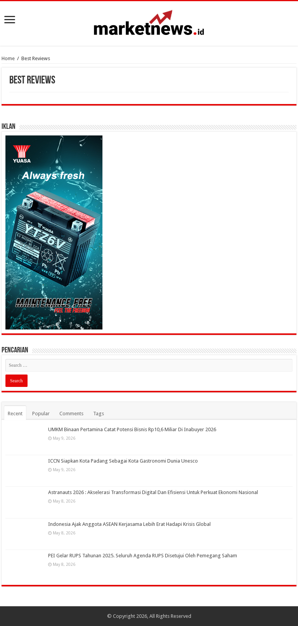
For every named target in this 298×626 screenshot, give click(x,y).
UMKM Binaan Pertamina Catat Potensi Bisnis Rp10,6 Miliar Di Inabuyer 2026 (132, 429)
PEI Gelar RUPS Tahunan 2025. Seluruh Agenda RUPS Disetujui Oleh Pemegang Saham (142, 555)
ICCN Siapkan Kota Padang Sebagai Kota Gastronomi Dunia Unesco (123, 461)
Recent (15, 413)
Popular (41, 413)
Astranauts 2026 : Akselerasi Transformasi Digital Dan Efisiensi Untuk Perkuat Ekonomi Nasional (153, 492)
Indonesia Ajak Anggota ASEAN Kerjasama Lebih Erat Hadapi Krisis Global (129, 524)
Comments (71, 413)
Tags (98, 413)
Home (8, 58)
